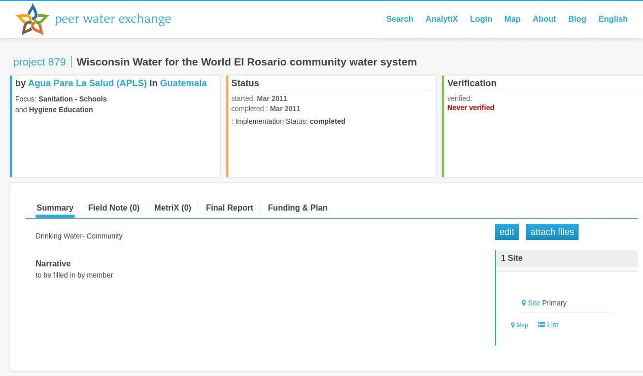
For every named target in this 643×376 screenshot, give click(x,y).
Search (399, 19)
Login (481, 19)
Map (512, 19)
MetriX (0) (172, 207)
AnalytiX (441, 19)
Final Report (229, 207)
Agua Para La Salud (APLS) (87, 83)
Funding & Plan (297, 207)
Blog (577, 19)
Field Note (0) (114, 207)
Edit (506, 232)
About (544, 19)
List (546, 325)
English (613, 19)
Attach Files (552, 232)
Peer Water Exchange (101, 19)
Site (534, 303)
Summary (55, 207)
